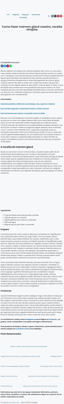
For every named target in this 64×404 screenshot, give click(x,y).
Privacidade (23, 17)
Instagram (29, 319)
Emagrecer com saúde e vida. (10, 402)
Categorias (15, 14)
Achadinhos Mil (21, 329)
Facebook (53, 319)
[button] (48, 16)
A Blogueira (25, 14)
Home (8, 14)
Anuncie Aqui (36, 14)
